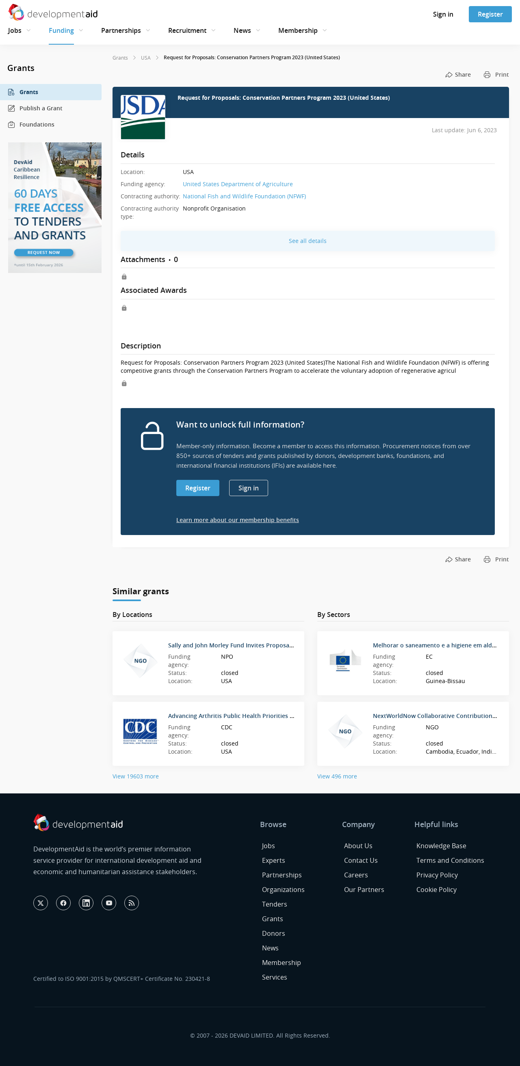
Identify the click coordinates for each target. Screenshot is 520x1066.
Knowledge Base (441, 845)
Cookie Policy (436, 889)
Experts (273, 860)
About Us (358, 845)
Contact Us (361, 860)
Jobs (15, 30)
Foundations (30, 124)
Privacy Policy (437, 874)
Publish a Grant (35, 108)
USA (146, 57)
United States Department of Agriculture (238, 184)
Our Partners (364, 889)
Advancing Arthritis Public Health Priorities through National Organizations (273, 716)
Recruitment (187, 30)
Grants (22, 92)
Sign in (443, 14)
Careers (356, 874)
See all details (308, 241)
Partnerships (121, 30)
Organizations (283, 889)
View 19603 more (136, 776)
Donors (273, 933)
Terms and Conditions (450, 860)
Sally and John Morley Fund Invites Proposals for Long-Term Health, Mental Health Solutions (297, 645)
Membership (298, 30)
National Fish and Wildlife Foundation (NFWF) (244, 196)
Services (274, 977)
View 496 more (337, 776)
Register (490, 14)
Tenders (274, 904)
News (242, 30)
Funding (61, 30)
